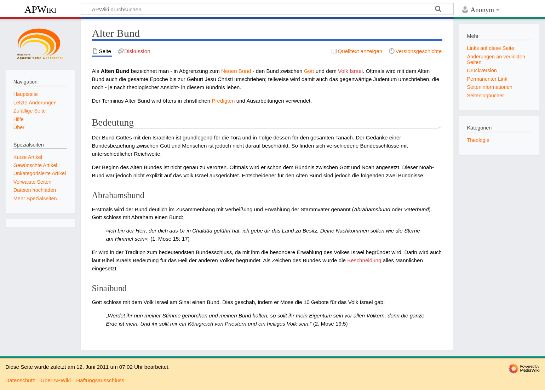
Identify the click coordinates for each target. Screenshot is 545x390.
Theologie (478, 140)
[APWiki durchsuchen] (267, 9)
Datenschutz (20, 380)
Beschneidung (364, 260)
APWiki (40, 9)
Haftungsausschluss (100, 380)
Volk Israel (350, 71)
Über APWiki (56, 380)
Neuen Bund (236, 71)
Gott (309, 71)
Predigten (223, 101)
